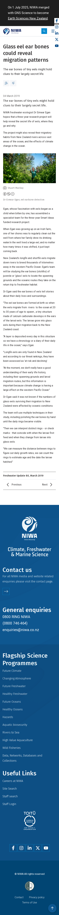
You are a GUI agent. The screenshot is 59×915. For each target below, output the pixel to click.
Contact (19, 897)
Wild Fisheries (12, 748)
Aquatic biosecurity (15, 725)
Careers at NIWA (13, 781)
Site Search (10, 788)
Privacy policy (37, 897)
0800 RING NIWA (16, 617)
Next (45, 484)
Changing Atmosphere (17, 678)
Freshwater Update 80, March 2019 (23, 475)
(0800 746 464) (15, 623)
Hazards (8, 717)
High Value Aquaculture (18, 740)
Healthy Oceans (13, 709)
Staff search (10, 796)
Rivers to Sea (11, 732)
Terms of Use (29, 902)
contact (40, 581)
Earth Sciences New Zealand (28, 18)
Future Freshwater (14, 686)
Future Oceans (12, 701)
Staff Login (9, 804)
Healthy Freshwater (15, 694)
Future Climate (12, 671)
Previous (16, 484)
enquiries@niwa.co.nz (21, 630)
